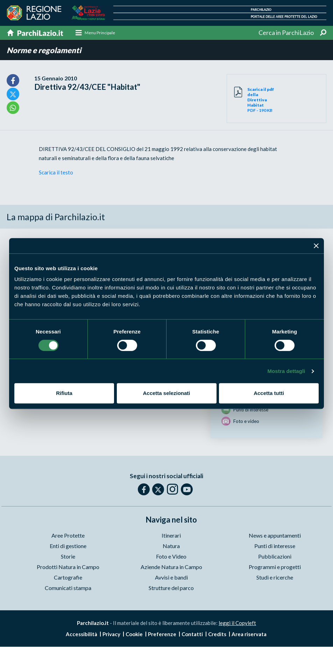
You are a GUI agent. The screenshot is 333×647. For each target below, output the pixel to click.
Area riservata (249, 634)
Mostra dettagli (286, 371)
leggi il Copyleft (237, 623)
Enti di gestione (68, 546)
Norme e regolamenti (44, 50)
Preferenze (162, 634)
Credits (217, 634)
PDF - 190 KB (261, 100)
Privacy (111, 634)
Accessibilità (81, 634)
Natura (171, 546)
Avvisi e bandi (171, 578)
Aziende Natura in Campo (171, 567)
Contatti (192, 634)
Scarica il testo (56, 173)
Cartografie (68, 578)
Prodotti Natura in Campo (68, 567)
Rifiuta (64, 393)
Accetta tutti (269, 393)
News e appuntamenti (275, 536)
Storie (68, 557)
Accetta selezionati (166, 393)
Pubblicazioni (274, 557)
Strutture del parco (171, 588)
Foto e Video (171, 557)
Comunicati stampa (68, 588)
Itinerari (171, 536)
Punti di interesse (274, 546)
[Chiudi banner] (316, 245)
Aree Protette (68, 536)
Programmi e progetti (275, 567)
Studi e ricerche (274, 578)
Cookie (134, 634)
